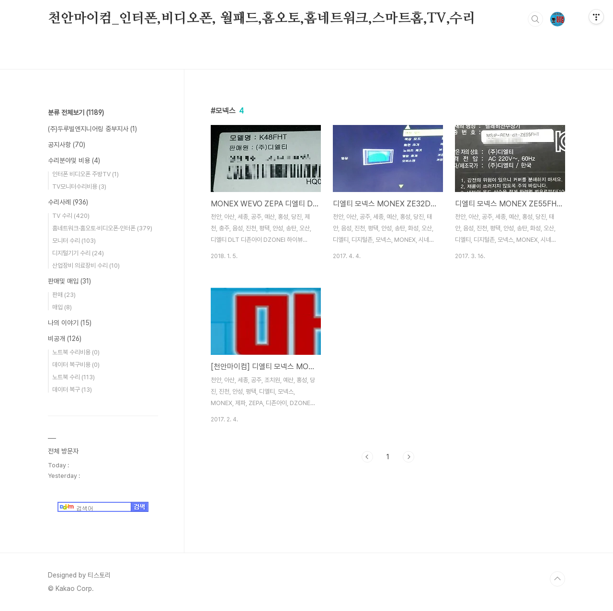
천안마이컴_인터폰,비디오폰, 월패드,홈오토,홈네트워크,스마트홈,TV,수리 (262, 18)
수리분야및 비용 (74, 160)
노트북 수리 (73, 377)
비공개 (64, 338)
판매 (64, 294)
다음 (408, 457)
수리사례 (68, 202)
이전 (367, 457)
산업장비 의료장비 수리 (86, 265)
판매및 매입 (69, 281)
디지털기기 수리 (78, 253)
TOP (557, 579)
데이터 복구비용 (76, 364)
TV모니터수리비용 (79, 186)
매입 (62, 307)
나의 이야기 (69, 323)
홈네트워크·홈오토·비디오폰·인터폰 (102, 228)
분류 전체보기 (76, 112)
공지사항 (66, 144)
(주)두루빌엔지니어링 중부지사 (92, 129)
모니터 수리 (74, 240)
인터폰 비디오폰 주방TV (85, 174)
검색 (535, 19)
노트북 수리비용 (76, 352)
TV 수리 (71, 215)
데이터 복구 (72, 389)
